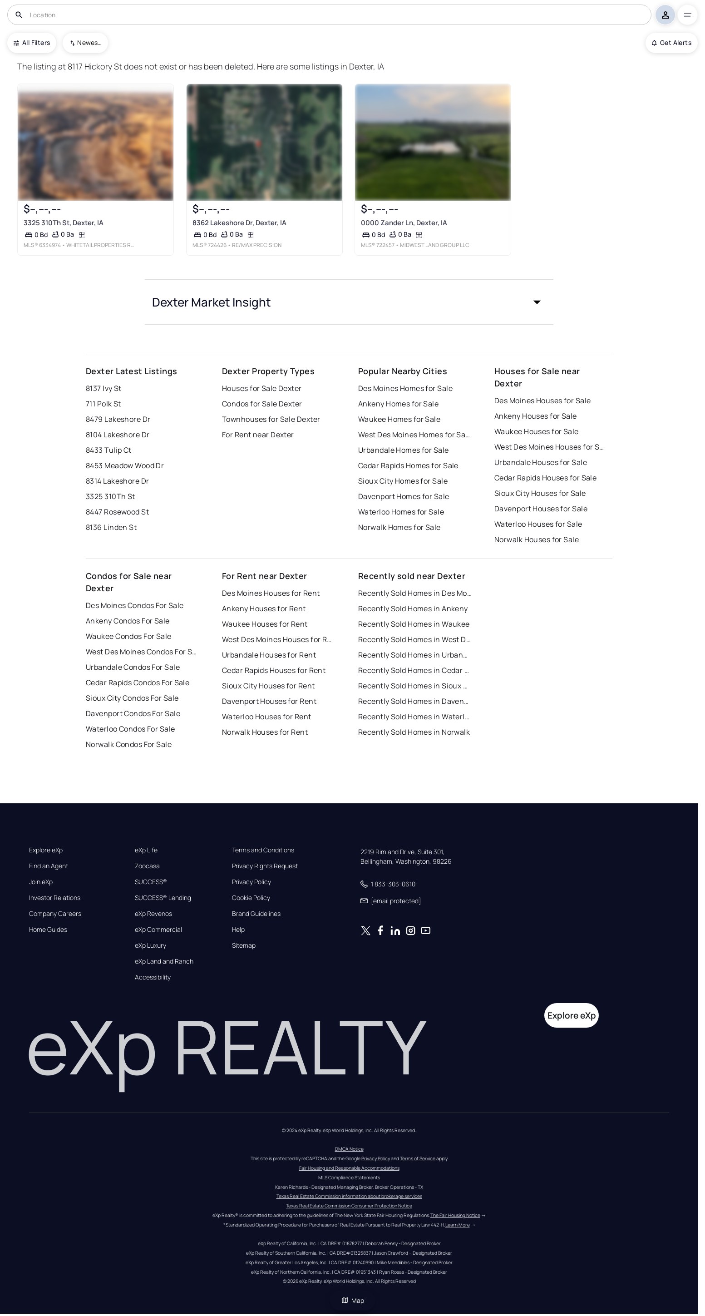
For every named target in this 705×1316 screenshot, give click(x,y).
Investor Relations (54, 898)
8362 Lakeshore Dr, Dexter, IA (239, 223)
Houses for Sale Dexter (262, 388)
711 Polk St (103, 404)
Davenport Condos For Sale (133, 713)
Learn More (457, 1225)
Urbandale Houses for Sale (540, 462)
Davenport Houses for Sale (540, 509)
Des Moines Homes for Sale (405, 388)
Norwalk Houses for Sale (536, 539)
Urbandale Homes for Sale (403, 450)
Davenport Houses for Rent (269, 701)
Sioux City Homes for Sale (403, 481)
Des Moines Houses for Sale (542, 401)
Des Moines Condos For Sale (134, 605)
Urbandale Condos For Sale (133, 667)
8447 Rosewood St (117, 512)
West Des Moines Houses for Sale (551, 447)
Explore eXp (46, 850)
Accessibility (153, 977)
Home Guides (48, 929)
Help (238, 929)
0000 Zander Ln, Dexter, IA (404, 223)
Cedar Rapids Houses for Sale (545, 478)
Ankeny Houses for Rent (264, 608)
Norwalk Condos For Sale (129, 744)
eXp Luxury (150, 945)
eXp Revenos (153, 913)
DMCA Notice (349, 1149)
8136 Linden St (111, 527)
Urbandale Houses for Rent (269, 655)
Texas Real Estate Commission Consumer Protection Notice (349, 1205)
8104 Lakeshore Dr (117, 435)
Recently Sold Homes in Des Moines (415, 593)
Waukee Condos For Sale (129, 636)
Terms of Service (417, 1158)
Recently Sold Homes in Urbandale (415, 655)
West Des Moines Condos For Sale (142, 652)
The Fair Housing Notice (455, 1215)
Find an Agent (48, 866)
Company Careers (55, 913)
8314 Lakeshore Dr (117, 481)
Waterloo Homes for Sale (401, 512)
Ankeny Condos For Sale (128, 621)
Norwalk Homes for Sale (399, 527)
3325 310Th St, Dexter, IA (64, 223)
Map (353, 1300)
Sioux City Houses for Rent (268, 686)
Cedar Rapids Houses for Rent (273, 670)
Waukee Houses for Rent (265, 624)
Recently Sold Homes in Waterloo (415, 717)
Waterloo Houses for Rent (266, 717)
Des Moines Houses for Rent (271, 593)
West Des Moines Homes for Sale (415, 435)
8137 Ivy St (104, 388)
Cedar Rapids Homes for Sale (408, 465)
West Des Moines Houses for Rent (278, 639)
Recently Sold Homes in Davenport (415, 701)
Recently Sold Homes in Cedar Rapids (415, 670)
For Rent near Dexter (258, 435)
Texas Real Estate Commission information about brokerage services (349, 1196)
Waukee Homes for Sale (399, 419)
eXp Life (146, 850)
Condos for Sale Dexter (262, 404)
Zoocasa (147, 866)
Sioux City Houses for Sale (540, 493)
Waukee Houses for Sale (536, 431)
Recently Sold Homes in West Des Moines (415, 639)
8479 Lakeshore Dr (118, 419)
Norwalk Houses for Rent (265, 732)
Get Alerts (671, 42)
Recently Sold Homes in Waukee (414, 624)
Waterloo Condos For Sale (130, 729)
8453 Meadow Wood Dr (125, 465)
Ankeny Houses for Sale (535, 416)
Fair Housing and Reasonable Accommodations (349, 1168)
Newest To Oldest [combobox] (89, 42)
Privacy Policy (251, 882)
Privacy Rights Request (265, 866)
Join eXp (41, 882)
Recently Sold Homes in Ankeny (413, 608)
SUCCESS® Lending (163, 898)
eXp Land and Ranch (164, 961)
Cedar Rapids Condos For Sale (137, 683)
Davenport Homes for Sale (403, 496)
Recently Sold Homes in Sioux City (415, 686)
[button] (349, 302)
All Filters (32, 42)
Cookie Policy (251, 898)
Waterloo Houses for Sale (538, 524)
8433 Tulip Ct (109, 450)
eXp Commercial (158, 929)
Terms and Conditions (263, 850)
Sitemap (244, 945)
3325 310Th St (110, 496)
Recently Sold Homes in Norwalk (414, 732)
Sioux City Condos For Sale (132, 698)
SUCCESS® (151, 882)
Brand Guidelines (256, 913)
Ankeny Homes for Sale (398, 404)
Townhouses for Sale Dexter (271, 419)
